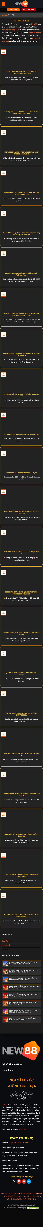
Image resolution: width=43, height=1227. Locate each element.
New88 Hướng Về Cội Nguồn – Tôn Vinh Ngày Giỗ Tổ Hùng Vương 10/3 (21, 193)
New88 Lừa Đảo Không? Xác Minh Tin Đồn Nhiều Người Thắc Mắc (21, 916)
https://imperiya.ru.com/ (19, 1142)
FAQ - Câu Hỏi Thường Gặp (29, 1196)
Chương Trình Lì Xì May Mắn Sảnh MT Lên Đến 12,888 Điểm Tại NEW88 (21, 113)
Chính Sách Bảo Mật (28, 1193)
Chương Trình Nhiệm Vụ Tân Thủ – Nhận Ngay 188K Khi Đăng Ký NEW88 (21, 72)
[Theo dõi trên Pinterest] (19, 1181)
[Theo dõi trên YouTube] (24, 1181)
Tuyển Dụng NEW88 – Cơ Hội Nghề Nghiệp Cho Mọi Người (21, 633)
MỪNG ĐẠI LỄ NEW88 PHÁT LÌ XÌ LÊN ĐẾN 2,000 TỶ (21, 395)
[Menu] (3, 4)
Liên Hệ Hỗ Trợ (29, 1199)
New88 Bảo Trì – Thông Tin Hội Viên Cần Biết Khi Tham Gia (21, 835)
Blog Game (6, 941)
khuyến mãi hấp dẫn (10, 29)
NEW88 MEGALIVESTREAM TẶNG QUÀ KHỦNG (21, 434)
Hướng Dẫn (6, 945)
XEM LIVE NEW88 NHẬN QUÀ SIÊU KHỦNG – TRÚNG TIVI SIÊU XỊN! (21, 593)
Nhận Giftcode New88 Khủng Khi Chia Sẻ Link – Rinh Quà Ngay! (22, 274)
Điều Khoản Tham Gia (10, 1193)
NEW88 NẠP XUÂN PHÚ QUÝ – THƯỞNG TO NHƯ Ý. (21, 754)
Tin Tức (5, 949)
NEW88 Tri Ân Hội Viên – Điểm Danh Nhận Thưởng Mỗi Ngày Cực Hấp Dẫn (21, 234)
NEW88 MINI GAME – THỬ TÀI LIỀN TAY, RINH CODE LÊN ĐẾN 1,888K (21, 153)
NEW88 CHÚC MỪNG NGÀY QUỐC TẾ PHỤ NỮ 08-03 (21, 553)
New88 (4, 15)
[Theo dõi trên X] (14, 1181)
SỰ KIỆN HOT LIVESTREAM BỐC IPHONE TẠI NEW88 (21, 674)
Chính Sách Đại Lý (14, 1199)
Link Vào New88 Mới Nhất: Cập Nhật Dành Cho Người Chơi (21, 875)
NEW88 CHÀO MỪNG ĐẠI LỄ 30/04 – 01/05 (21, 473)
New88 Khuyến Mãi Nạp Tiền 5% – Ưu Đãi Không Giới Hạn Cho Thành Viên (21, 314)
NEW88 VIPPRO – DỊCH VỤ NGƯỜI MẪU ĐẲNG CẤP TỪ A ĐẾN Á (21, 355)
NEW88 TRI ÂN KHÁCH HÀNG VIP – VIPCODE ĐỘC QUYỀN (22, 795)
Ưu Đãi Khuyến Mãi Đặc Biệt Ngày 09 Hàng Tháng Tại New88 (21, 512)
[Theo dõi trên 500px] (29, 1181)
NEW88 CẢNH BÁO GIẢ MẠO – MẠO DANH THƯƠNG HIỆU (21, 714)
